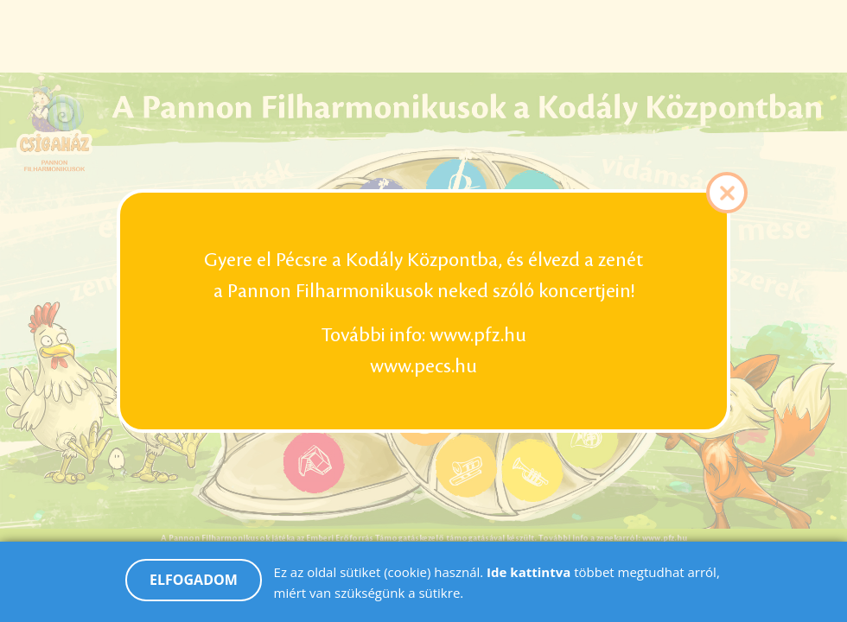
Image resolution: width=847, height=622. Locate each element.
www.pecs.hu (423, 366)
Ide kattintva (530, 580)
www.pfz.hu (478, 335)
